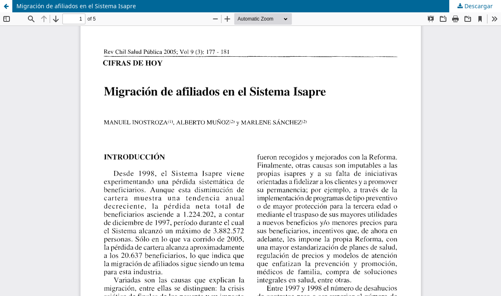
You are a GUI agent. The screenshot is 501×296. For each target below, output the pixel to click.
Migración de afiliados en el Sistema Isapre (76, 6)
